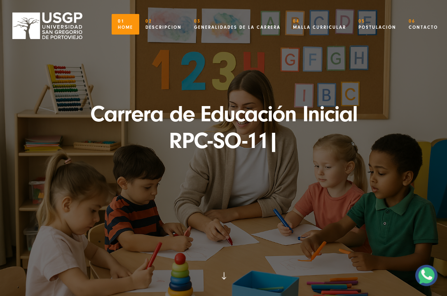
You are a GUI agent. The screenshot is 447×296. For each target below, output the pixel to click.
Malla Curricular (319, 22)
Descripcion (163, 22)
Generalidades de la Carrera (237, 22)
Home (125, 22)
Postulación (377, 22)
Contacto (423, 22)
